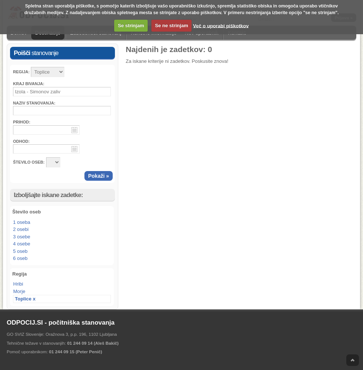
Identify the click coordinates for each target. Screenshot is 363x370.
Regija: (21, 72)
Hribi (18, 284)
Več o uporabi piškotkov (221, 25)
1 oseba (21, 222)
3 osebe (21, 236)
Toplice (23, 299)
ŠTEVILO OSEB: (29, 162)
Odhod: (21, 141)
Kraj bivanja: (28, 83)
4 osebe (21, 244)
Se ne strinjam (171, 25)
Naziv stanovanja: (34, 103)
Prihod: (21, 122)
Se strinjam (131, 25)
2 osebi (21, 229)
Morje (19, 291)
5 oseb (20, 251)
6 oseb (20, 258)
